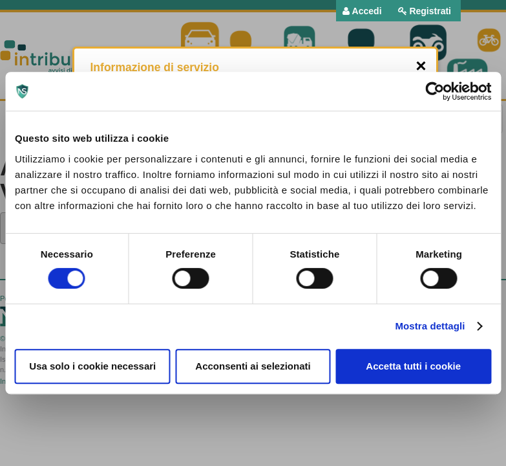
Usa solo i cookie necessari (92, 366)
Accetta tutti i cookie (413, 366)
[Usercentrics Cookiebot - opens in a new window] (434, 91)
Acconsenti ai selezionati (252, 366)
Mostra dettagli (430, 325)
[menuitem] (362, 11)
